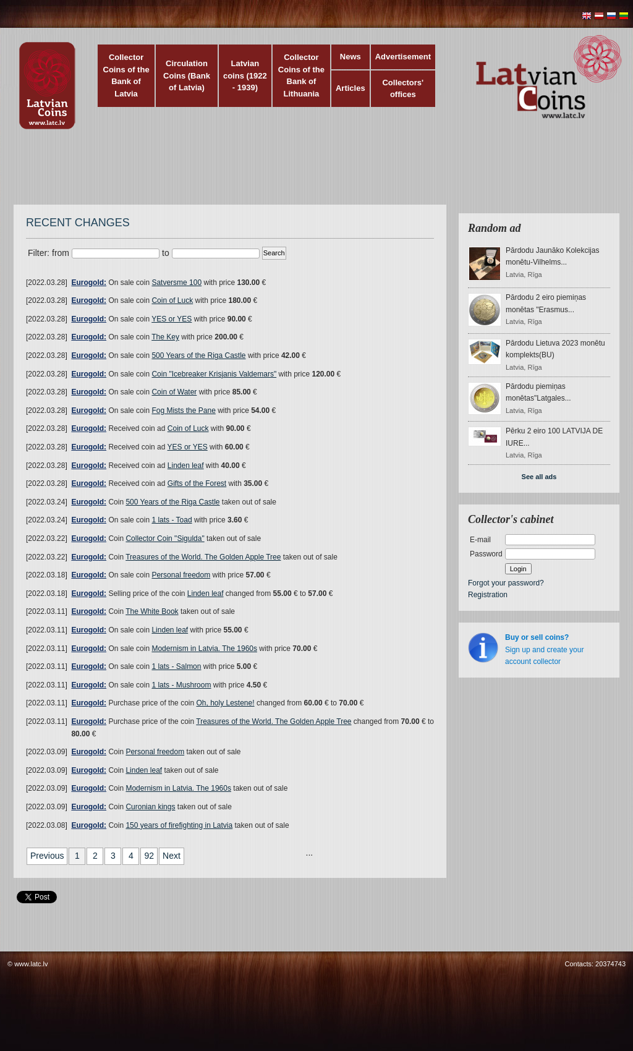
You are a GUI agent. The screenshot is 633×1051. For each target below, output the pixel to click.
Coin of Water (174, 392)
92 (149, 856)
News (350, 56)
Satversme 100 (176, 282)
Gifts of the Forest (197, 483)
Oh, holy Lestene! (225, 703)
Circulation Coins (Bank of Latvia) (186, 75)
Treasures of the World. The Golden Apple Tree (203, 557)
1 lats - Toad (171, 520)
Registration (488, 594)
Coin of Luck (172, 300)
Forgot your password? (506, 583)
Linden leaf (186, 465)
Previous (47, 856)
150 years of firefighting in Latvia (178, 825)
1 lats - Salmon (176, 666)
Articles (350, 88)
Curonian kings (150, 806)
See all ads (539, 476)
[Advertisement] (313, 173)
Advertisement (403, 56)
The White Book (151, 611)
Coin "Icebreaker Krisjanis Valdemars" (213, 374)
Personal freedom (180, 575)
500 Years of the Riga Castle (198, 355)
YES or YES (171, 319)
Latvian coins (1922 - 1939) (245, 75)
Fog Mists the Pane (183, 410)
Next (172, 856)
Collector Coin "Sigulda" (164, 538)
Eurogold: (88, 282)
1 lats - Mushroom (181, 685)
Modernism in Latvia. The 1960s (204, 648)
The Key (165, 337)
